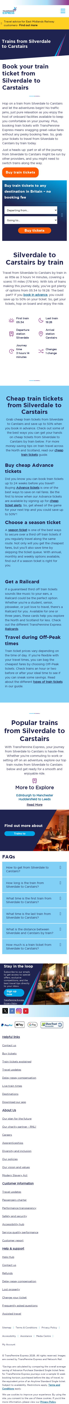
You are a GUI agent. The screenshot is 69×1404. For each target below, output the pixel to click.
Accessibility (9, 1336)
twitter (5, 1011)
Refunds (7, 1273)
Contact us (9, 1045)
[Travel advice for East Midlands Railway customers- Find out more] (34, 23)
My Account (8, 1344)
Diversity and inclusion (16, 1151)
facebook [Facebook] (12, 1011)
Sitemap (6, 1327)
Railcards (11, 629)
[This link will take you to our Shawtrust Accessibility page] (51, 1027)
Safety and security (14, 1216)
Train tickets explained (16, 1061)
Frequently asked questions (20, 1305)
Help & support (13, 1248)
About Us (9, 1110)
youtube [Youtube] (26, 1011)
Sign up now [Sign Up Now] (11, 993)
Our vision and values (16, 1167)
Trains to (19, 833)
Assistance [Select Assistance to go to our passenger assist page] (26, 1336)
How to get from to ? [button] (27, 869)
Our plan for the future (16, 1118)
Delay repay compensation (19, 1077)
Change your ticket (14, 1297)
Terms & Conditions (26, 1327)
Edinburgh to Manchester (34, 795)
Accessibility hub (13, 1224)
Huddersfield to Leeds (35, 799)
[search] (30, 210)
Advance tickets (27, 487)
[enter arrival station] (30, 220)
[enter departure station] (30, 210)
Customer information (18, 1183)
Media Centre (43, 1336)
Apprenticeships (12, 1142)
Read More (34, 804)
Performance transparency (19, 1208)
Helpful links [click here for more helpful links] (11, 1037)
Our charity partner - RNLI (19, 1126)
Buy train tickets (20, 172)
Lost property (11, 1289)
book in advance (35, 294)
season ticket (17, 530)
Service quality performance (20, 1232)
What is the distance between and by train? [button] (29, 931)
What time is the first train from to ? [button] (28, 900)
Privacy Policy (49, 1327)
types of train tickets (48, 681)
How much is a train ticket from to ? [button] (28, 946)
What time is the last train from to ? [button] (28, 915)
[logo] (9, 11)
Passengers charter (14, 1199)
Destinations (10, 1093)
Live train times (12, 1085)
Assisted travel (11, 1313)
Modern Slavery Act (14, 1175)
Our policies (10, 1159)
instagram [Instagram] (19, 1011)
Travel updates (11, 1069)
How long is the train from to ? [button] (25, 884)
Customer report (13, 1240)
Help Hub (8, 1257)
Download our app (14, 1102)
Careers (7, 1134)
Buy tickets (34, 230)
